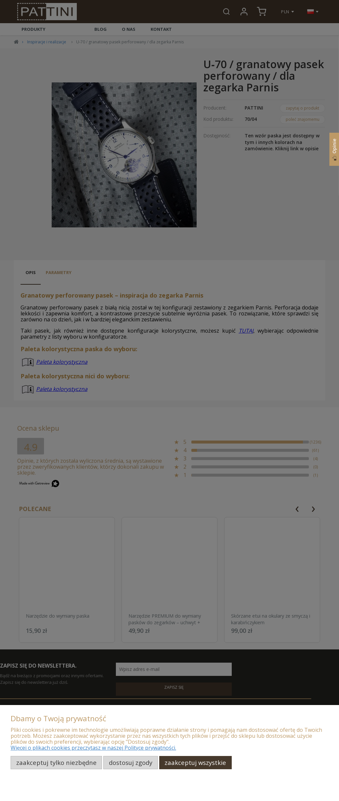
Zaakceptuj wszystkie (195, 762)
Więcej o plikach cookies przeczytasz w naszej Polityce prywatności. (93, 747)
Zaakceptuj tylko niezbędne (56, 762)
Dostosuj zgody (130, 762)
